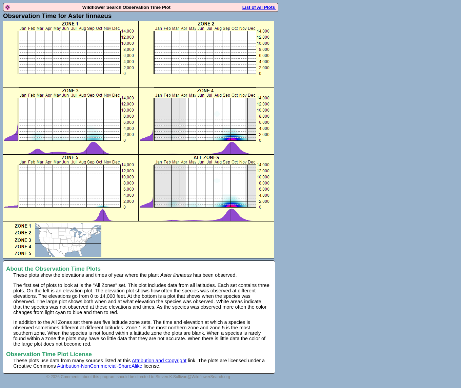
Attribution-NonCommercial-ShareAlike (99, 366)
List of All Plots (259, 7)
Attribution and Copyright (159, 360)
